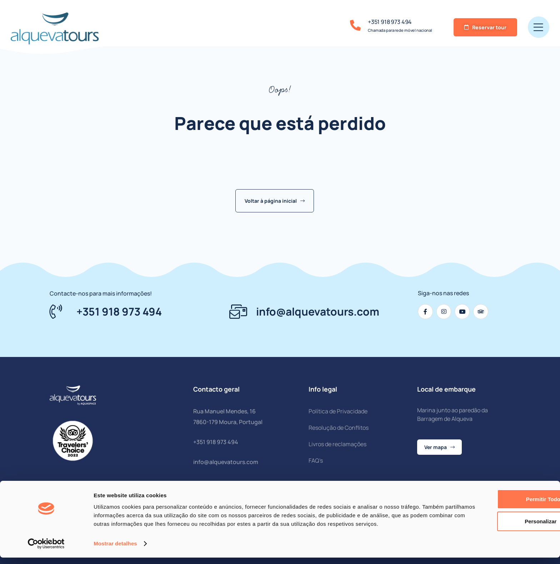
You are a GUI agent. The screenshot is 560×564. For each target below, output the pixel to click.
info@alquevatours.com (225, 462)
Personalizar (500, 519)
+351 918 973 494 (390, 22)
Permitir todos (500, 497)
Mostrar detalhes (115, 550)
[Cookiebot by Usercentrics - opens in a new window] (46, 550)
